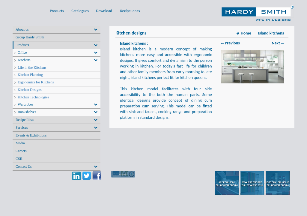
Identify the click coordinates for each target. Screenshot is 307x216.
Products (22, 45)
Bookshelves (27, 112)
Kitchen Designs (30, 90)
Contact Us (24, 166)
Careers (21, 151)
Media (20, 143)
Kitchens (24, 60)
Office (22, 52)
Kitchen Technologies (33, 97)
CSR (19, 159)
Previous (230, 43)
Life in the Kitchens (32, 67)
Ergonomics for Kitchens (36, 82)
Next (278, 43)
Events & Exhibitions (31, 135)
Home (246, 33)
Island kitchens (271, 33)
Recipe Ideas (25, 120)
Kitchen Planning (30, 75)
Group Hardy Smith (30, 37)
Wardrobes (25, 104)
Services (22, 127)
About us (22, 29)
